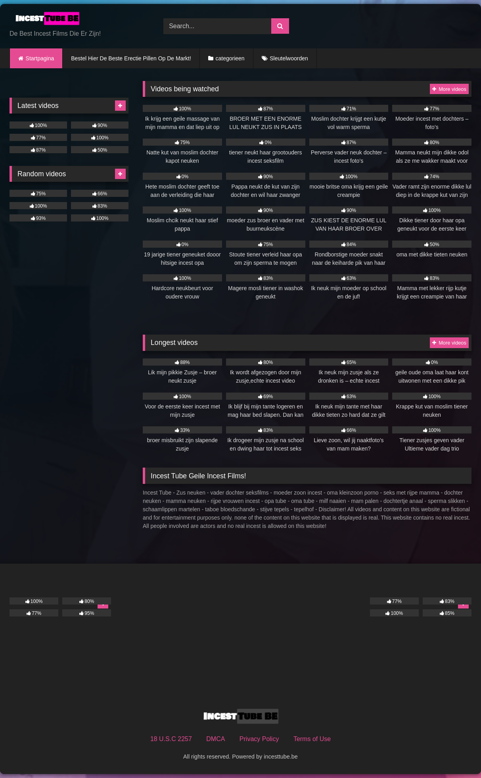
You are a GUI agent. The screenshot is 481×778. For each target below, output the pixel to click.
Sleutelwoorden (289, 58)
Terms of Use (312, 739)
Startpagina (40, 58)
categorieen (229, 58)
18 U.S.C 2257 (171, 739)
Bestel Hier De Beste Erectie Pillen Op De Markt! (131, 58)
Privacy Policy (259, 739)
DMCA (215, 739)
